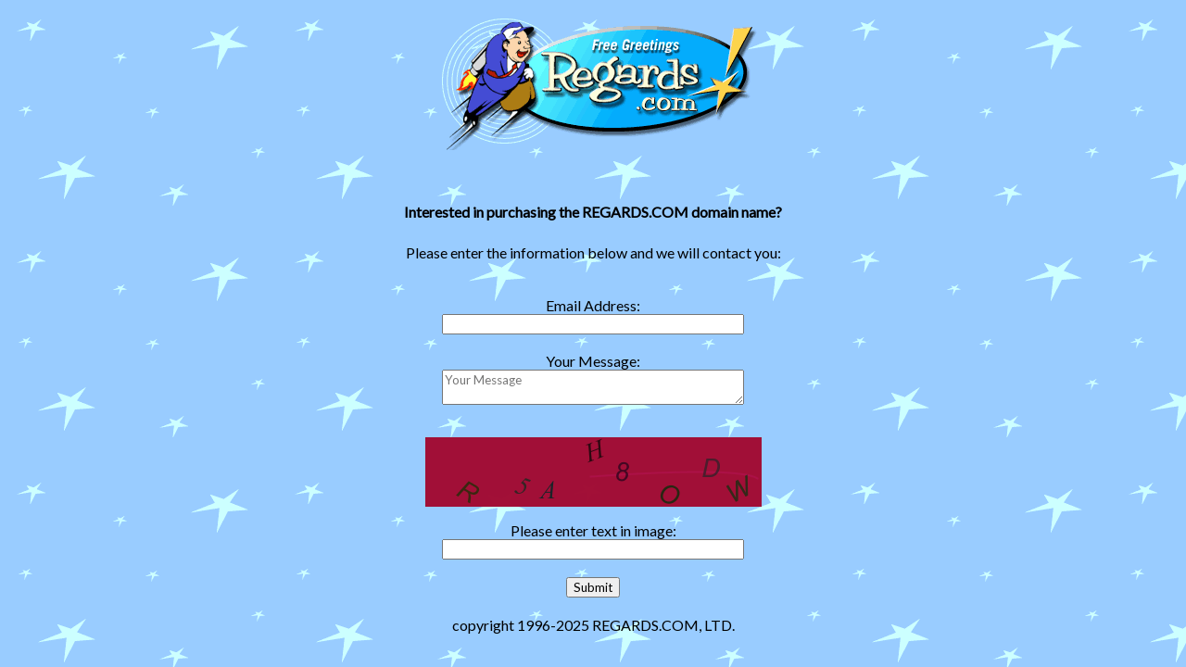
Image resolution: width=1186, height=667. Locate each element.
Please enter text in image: (593, 530)
